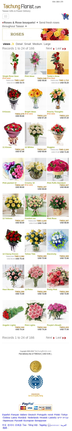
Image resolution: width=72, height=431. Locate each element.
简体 (53, 2)
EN (62, 2)
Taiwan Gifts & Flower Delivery (16, 11)
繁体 (58, 2)
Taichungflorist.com (42, 351)
